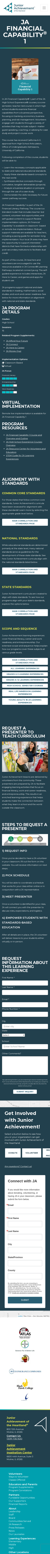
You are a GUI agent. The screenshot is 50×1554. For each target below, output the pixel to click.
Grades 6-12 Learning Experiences (25, 680)
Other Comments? (11, 1053)
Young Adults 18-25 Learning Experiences (25, 701)
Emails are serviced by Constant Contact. (25, 1293)
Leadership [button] (14, 1511)
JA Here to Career (15, 347)
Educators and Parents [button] (23, 1484)
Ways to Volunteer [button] (19, 1476)
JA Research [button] (15, 1524)
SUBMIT (25, 1300)
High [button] (11, 1548)
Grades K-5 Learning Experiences (25, 674)
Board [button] (12, 1518)
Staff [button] (11, 1514)
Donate (12, 1153)
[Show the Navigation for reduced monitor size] (44, 8)
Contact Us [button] (14, 1436)
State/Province (15, 1257)
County (11, 1270)
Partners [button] (14, 1495)
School (5, 1041)
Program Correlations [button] (20, 1490)
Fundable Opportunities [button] (22, 1497)
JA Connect (12, 344)
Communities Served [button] (20, 1521)
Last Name (8, 987)
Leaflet (20, 1316)
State (4, 1030)
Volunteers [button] (15, 1474)
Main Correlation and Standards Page (25, 522)
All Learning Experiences (25, 668)
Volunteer (31, 1153)
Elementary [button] (15, 1541)
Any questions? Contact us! (18, 1166)
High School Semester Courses (25, 685)
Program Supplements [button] (21, 1487)
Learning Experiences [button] (22, 1538)
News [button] (12, 1531)
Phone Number (10, 1009)
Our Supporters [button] (17, 1501)
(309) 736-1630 (14, 1439)
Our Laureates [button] (16, 1534)
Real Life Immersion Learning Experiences (25, 692)
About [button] (12, 1508)
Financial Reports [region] (18, 1504)
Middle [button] (12, 1544)
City (4, 1021)
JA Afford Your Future (17, 341)
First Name (8, 977)
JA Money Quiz (13, 351)
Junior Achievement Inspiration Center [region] (19, 1449)
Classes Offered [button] (17, 1480)
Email (5, 999)
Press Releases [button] (16, 1527)
